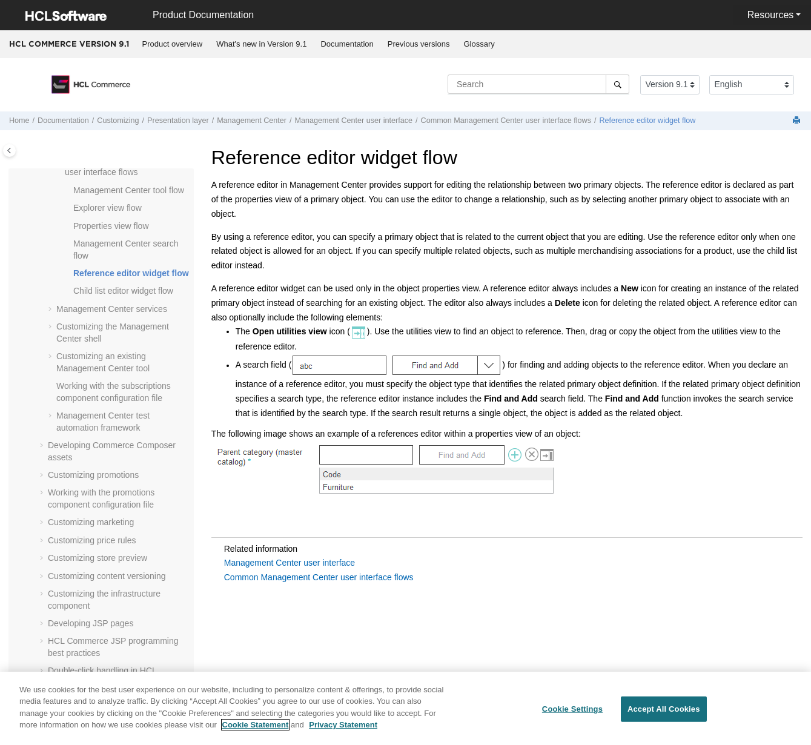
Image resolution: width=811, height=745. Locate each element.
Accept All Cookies (663, 713)
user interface (353, 120)
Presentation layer (178, 120)
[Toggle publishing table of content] (9, 150)
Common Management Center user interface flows (319, 577)
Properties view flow (111, 226)
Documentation (346, 43)
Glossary (478, 43)
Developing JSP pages (90, 623)
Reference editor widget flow (647, 120)
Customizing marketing (91, 522)
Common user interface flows (506, 120)
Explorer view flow (107, 208)
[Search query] (538, 84)
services (111, 309)
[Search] (617, 84)
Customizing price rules (92, 540)
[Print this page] (797, 121)
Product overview (172, 43)
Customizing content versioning (107, 576)
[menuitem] (172, 44)
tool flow (128, 190)
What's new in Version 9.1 (261, 43)
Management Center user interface (289, 563)
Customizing (118, 120)
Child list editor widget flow (123, 291)
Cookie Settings (572, 713)
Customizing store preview (97, 558)
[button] (68, 191)
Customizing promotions (93, 475)
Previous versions (419, 43)
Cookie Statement (255, 730)
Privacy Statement (343, 730)
